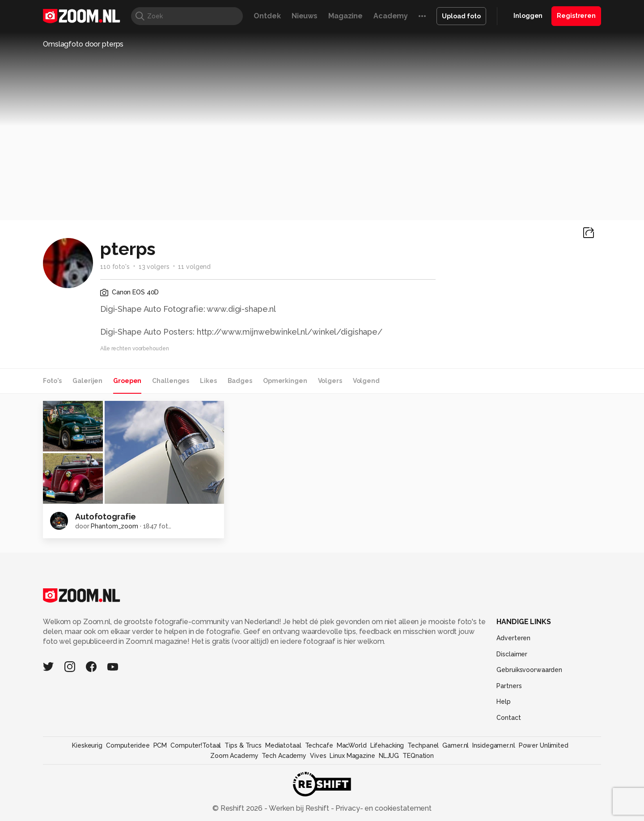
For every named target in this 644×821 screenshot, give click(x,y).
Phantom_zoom (114, 526)
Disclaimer (511, 654)
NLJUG (389, 755)
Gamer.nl (455, 745)
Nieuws (305, 16)
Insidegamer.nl (493, 745)
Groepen (127, 380)
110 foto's (115, 266)
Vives (318, 755)
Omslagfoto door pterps (83, 44)
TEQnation (418, 755)
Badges (240, 380)
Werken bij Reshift (299, 808)
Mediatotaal (283, 745)
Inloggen (527, 15)
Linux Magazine (352, 755)
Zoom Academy (234, 755)
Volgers (330, 380)
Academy (390, 16)
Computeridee (128, 745)
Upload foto (461, 16)
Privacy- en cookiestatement (383, 808)
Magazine (345, 16)
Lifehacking (387, 745)
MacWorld (352, 745)
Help (503, 701)
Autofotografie (105, 516)
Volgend (366, 380)
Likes (208, 380)
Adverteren (513, 638)
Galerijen (87, 380)
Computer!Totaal (195, 745)
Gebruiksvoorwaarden (529, 669)
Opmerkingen (285, 380)
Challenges (170, 380)
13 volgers (154, 266)
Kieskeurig (87, 745)
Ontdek (267, 16)
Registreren (576, 15)
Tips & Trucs (243, 745)
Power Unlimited (543, 745)
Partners (508, 685)
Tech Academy (284, 755)
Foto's (52, 380)
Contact (508, 717)
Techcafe (319, 745)
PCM (160, 745)
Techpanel (423, 745)
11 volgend (194, 266)
